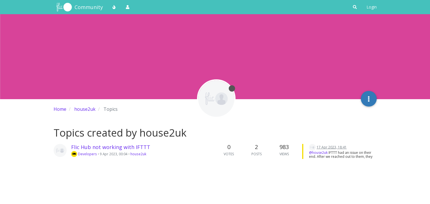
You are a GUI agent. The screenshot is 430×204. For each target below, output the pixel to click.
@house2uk (318, 152)
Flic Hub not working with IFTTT (110, 147)
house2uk (138, 154)
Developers (84, 154)
